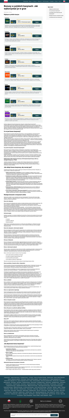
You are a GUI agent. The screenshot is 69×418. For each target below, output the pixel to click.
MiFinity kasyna (46, 384)
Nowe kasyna (23, 379)
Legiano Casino (56, 388)
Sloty (56, 1)
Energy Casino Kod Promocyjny (57, 385)
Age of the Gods (52, 393)
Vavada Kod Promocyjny (11, 385)
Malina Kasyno (26, 390)
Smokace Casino (8, 392)
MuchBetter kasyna (41, 382)
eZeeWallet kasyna (55, 382)
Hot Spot (62, 392)
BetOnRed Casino (32, 390)
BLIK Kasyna (13, 382)
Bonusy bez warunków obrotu (46, 380)
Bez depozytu (62, 380)
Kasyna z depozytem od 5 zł (55, 379)
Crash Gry (57, 392)
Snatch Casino (50, 390)
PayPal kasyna (48, 382)
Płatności (39, 1)
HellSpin (59, 387)
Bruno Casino (62, 390)
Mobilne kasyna (50, 377)
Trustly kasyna (62, 382)
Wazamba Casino (22, 388)
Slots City (38, 390)
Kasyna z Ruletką (36, 395)
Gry (59, 1)
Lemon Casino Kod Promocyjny (40, 387)
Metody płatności (7, 382)
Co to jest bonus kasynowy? (54, 10)
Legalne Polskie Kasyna (15, 377)
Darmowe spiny (56, 380)
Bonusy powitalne (36, 380)
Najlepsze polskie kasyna (54, 9)
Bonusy (34, 1)
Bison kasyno (49, 388)
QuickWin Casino (29, 392)
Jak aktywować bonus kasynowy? (55, 17)
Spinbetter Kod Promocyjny (21, 385)
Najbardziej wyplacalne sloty (40, 392)
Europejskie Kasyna (24, 377)
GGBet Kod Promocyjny (18, 387)
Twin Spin (58, 393)
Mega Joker (63, 393)
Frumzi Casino (62, 388)
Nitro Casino (16, 388)
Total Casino (49, 387)
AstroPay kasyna (9, 384)
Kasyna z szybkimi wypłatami (32, 379)
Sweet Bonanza (32, 393)
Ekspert (50, 395)
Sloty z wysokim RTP (51, 392)
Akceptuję (54, 415)
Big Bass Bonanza (44, 393)
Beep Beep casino (42, 388)
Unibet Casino (15, 392)
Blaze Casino (56, 390)
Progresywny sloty (14, 393)
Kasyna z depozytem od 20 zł (23, 380)
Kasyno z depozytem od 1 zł (44, 379)
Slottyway (63, 387)
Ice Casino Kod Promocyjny (28, 387)
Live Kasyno (31, 377)
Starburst (20, 393)
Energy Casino (29, 388)
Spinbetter (55, 387)
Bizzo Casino (13, 390)
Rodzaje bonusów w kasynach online (56, 15)
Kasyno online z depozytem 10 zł (10, 380)
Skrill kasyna (19, 382)
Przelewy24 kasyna (16, 384)
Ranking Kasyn (25, 1)
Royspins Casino (7, 390)
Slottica (11, 388)
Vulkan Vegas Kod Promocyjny (44, 385)
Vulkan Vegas (35, 388)
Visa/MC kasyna (60, 384)
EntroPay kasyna (53, 384)
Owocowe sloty (7, 393)
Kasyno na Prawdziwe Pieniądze (40, 377)
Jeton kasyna (23, 384)
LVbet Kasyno (19, 390)
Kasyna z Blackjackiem (28, 395)
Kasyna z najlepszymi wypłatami (14, 379)
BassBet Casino (22, 392)
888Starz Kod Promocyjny (33, 385)
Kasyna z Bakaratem (44, 395)
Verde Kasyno (6, 388)
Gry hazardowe (20, 395)
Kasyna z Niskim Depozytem (59, 377)
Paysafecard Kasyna (26, 382)
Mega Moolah (25, 393)
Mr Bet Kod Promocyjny (8, 387)
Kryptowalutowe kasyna (31, 384)
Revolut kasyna (34, 382)
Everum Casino (44, 390)
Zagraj (36, 22)
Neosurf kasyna (40, 384)
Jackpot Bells (38, 393)
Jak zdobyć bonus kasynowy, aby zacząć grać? (55, 13)
